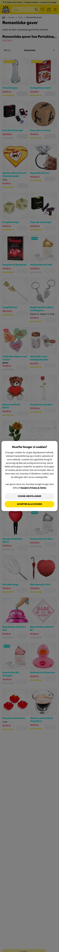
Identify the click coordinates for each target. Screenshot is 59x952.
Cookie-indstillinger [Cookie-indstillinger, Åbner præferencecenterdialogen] (29, 496)
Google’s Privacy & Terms (33, 487)
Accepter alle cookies (29, 504)
